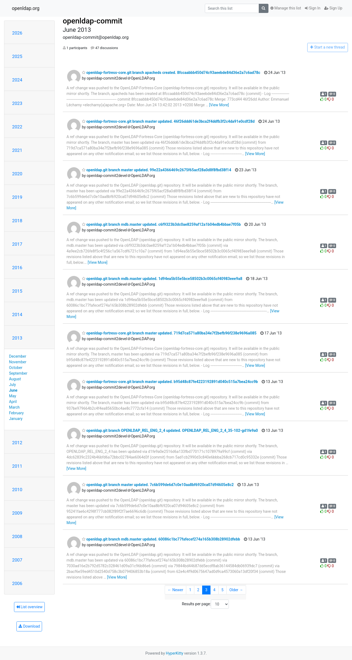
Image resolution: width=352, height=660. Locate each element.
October (15, 367)
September (18, 373)
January (16, 418)
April (13, 401)
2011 (17, 466)
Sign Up (333, 8)
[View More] (219, 105)
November (17, 362)
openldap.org (25, 8)
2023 (17, 103)
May (12, 396)
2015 (17, 291)
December (17, 356)
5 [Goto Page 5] (222, 590)
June (13, 390)
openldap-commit (92, 20)
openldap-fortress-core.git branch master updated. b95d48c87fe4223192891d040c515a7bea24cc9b (170, 381)
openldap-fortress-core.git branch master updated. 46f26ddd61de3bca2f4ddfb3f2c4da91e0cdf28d (168, 121)
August (15, 379)
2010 (17, 489)
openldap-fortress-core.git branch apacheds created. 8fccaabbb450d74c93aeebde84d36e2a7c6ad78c (171, 72)
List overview (29, 607)
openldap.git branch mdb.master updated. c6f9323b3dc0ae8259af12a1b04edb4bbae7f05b (161, 224)
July (12, 384)
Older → (236, 590)
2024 (17, 80)
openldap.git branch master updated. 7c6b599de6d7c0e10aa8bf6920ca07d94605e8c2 (158, 485)
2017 (17, 244)
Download (29, 626)
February (16, 413)
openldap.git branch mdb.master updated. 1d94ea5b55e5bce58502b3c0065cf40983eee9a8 (162, 278)
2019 (17, 197)
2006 (17, 583)
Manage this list (285, 8)
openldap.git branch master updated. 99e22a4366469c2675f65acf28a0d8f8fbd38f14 (156, 170)
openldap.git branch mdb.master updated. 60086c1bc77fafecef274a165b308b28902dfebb (161, 539)
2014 (17, 314)
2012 (17, 442)
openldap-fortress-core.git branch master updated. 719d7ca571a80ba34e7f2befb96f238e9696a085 (169, 333)
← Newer (175, 590)
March (14, 407)
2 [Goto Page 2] (198, 590)
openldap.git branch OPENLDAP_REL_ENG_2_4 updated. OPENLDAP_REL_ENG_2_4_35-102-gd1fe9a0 (170, 430)
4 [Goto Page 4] (214, 590)
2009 (17, 513)
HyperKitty (174, 653)
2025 (17, 56)
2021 (17, 150)
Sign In (312, 8)
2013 (17, 338)
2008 (17, 536)
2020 (17, 173)
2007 (17, 560)
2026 (17, 33)
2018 (17, 220)
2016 (17, 267)
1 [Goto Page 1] (190, 590)
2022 (17, 126)
